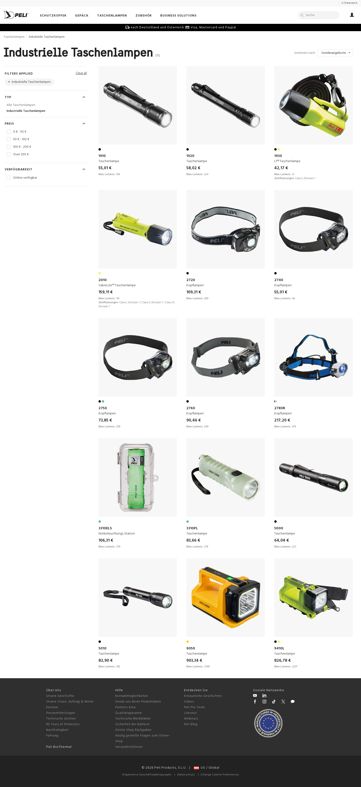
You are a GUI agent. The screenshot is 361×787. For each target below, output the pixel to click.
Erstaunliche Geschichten (203, 696)
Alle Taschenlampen (21, 105)
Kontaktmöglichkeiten (131, 696)
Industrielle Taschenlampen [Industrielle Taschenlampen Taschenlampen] (26, 111)
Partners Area (125, 707)
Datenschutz (186, 774)
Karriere (52, 707)
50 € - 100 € (21, 139)
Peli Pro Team (194, 707)
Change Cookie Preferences (220, 774)
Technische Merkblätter (133, 718)
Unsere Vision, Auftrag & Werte (70, 701)
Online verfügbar (25, 178)
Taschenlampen (14, 36)
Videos (189, 701)
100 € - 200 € (22, 147)
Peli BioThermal (59, 747)
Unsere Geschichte (60, 696)
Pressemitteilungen (60, 713)
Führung (52, 735)
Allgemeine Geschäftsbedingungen (147, 774)
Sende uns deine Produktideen (138, 701)
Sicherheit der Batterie (132, 724)
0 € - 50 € (19, 132)
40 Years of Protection (63, 724)
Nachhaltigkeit (57, 730)
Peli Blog (190, 724)
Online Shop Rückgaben (133, 730)
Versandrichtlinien (129, 747)
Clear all (81, 73)
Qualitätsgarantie (128, 713)
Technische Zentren (61, 718)
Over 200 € (21, 154)
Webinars (191, 718)
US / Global (206, 767)
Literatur (190, 713)
